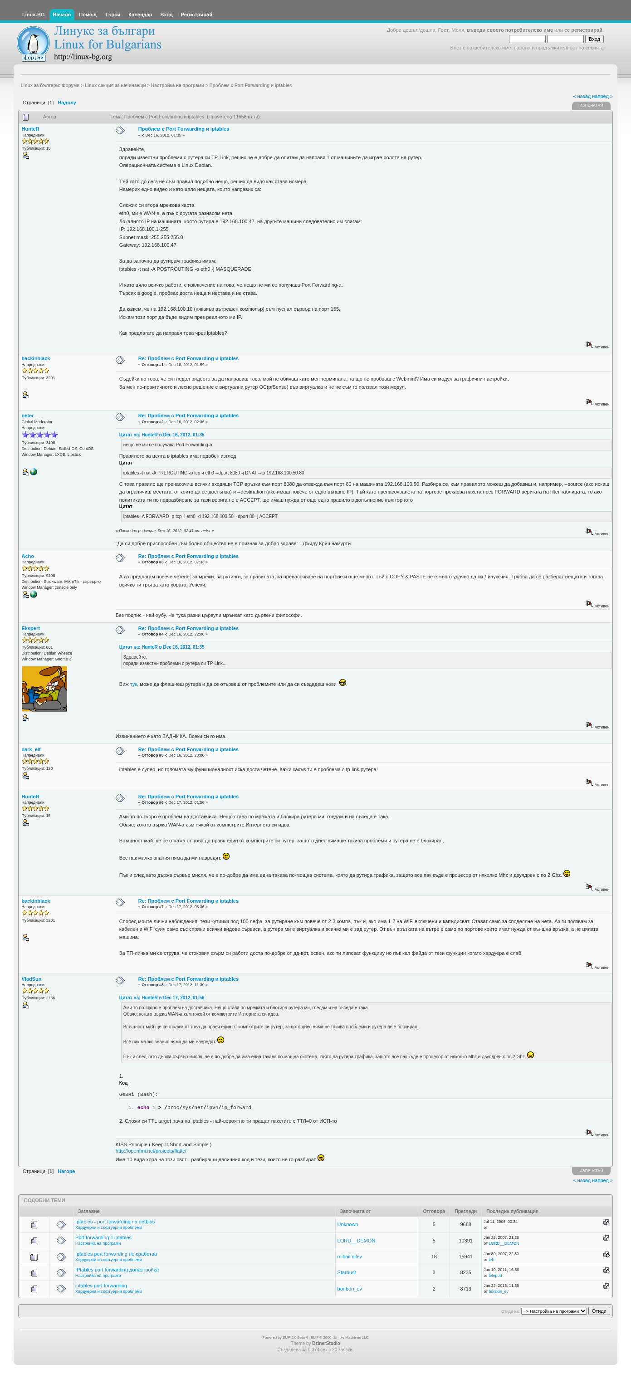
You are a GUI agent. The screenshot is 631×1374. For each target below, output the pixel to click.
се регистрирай (583, 30)
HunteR (30, 129)
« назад (582, 96)
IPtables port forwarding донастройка (117, 1269)
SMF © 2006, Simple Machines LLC (339, 1337)
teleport (495, 1275)
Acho (28, 556)
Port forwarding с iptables (103, 1237)
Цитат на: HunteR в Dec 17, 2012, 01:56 (162, 997)
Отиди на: (510, 1311)
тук (133, 684)
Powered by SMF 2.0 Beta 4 (285, 1337)
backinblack (36, 358)
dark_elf (31, 749)
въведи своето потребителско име (510, 30)
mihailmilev (350, 1256)
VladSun (32, 979)
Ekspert (31, 628)
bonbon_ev (350, 1288)
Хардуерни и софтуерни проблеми (108, 1227)
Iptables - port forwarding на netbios (115, 1221)
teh (491, 1259)
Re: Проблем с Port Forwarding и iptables (188, 358)
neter (28, 415)
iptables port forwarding (101, 1285)
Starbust (347, 1272)
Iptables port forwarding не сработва (116, 1254)
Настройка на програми (98, 1243)
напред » (602, 96)
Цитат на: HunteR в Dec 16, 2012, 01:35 (162, 434)
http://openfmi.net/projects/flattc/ (151, 1151)
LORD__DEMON (357, 1240)
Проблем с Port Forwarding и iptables (183, 129)
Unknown (348, 1224)
